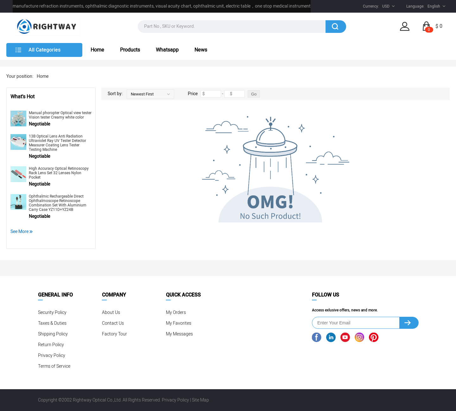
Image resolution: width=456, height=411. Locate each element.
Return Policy (51, 344)
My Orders (176, 312)
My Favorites (178, 323)
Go (253, 94)
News (200, 49)
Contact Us (113, 323)
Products (130, 49)
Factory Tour (114, 334)
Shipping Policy (53, 334)
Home (97, 49)
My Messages (179, 334)
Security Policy (52, 312)
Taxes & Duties (52, 323)
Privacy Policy (51, 355)
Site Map (200, 400)
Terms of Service (54, 366)
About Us (111, 312)
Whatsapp (167, 49)
